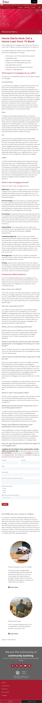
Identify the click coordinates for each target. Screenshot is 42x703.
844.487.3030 (6, 453)
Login (34, 1)
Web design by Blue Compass (21, 677)
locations (28, 453)
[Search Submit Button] (39, 7)
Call (10, 701)
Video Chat (31, 701)
